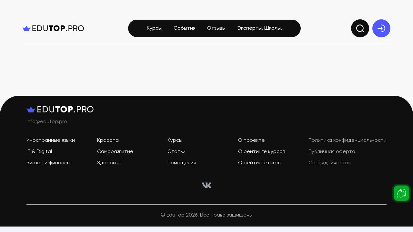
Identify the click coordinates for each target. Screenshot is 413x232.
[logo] (53, 28)
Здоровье (109, 163)
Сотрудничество (329, 163)
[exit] (381, 28)
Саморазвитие (115, 151)
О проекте (251, 140)
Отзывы (216, 28)
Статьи (176, 151)
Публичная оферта (331, 151)
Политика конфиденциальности (347, 140)
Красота (108, 140)
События (185, 28)
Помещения (181, 163)
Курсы (154, 28)
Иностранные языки (50, 140)
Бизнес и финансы (48, 163)
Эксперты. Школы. (259, 28)
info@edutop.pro (46, 121)
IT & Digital (39, 151)
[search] (360, 28)
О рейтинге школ (259, 163)
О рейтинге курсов (261, 151)
